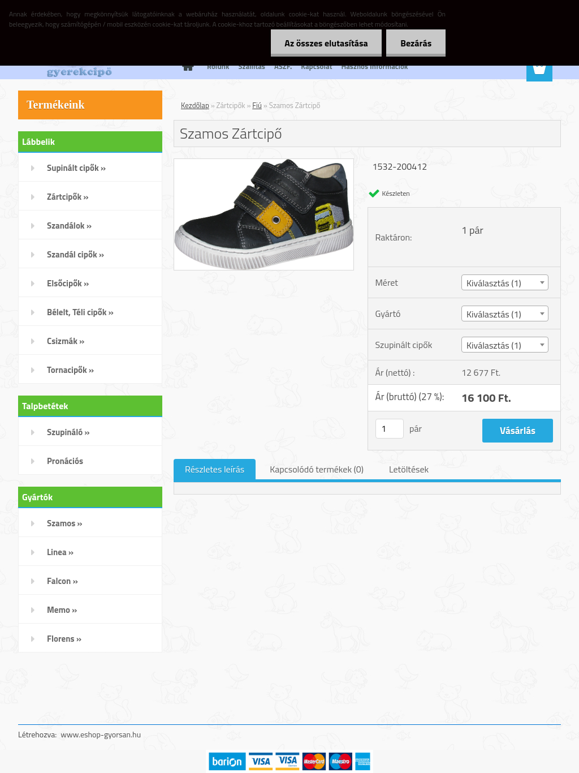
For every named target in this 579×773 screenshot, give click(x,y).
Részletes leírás (214, 469)
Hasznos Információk (374, 66)
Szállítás (251, 66)
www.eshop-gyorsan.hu (101, 734)
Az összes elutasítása (326, 43)
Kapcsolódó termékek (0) (317, 469)
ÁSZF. (283, 66)
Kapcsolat (316, 66)
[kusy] (389, 429)
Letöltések (409, 469)
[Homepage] (185, 66)
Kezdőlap (195, 105)
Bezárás (415, 43)
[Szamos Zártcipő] (263, 163)
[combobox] (504, 282)
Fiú (257, 105)
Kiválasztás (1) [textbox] (493, 283)
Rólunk (218, 66)
